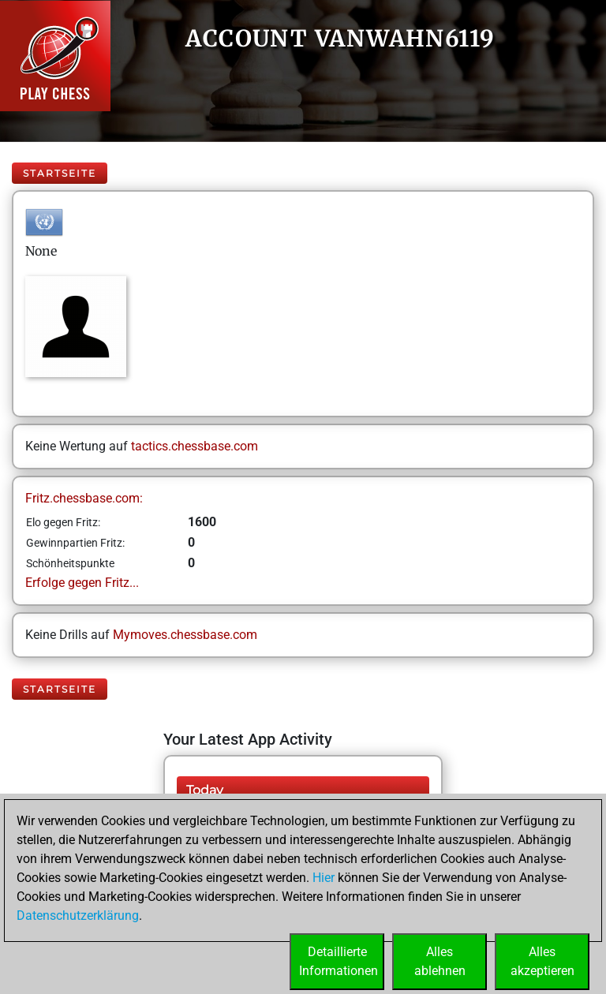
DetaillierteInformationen (338, 961)
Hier (323, 877)
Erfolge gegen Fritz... (82, 582)
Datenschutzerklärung (78, 915)
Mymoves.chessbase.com (185, 634)
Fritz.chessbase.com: (84, 498)
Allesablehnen (440, 961)
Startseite (59, 173)
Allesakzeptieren (542, 961)
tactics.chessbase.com (194, 446)
